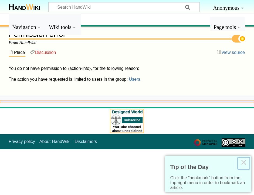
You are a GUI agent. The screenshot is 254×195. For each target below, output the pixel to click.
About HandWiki (54, 141)
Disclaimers (86, 141)
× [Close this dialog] (244, 163)
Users (134, 79)
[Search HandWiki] (124, 7)
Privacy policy (22, 141)
